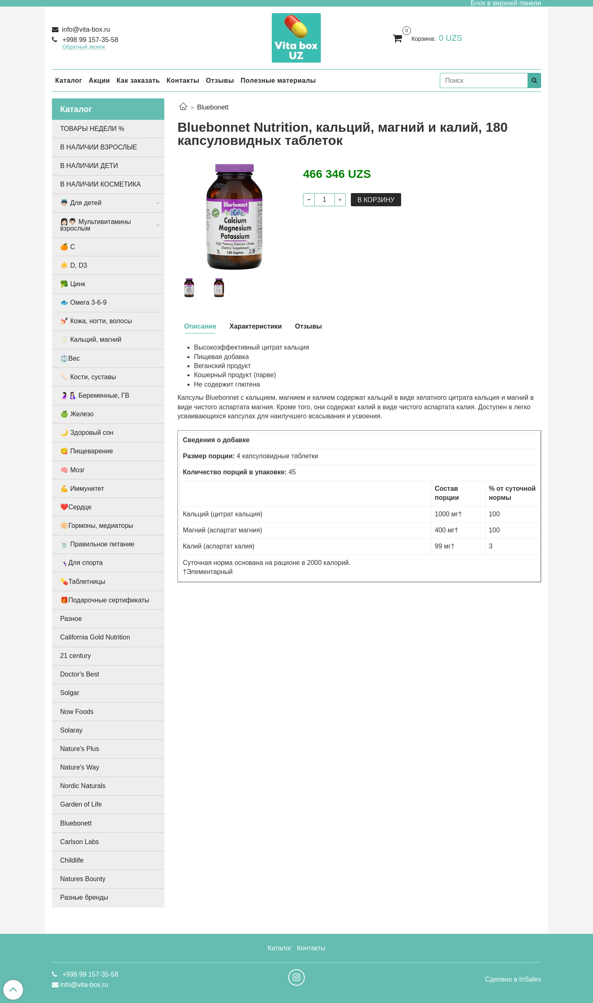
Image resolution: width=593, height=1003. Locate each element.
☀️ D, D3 (73, 265)
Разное (71, 618)
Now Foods (76, 711)
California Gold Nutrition (95, 637)
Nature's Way (79, 767)
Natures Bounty (82, 878)
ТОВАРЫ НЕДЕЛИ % (92, 128)
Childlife (72, 860)
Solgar (69, 692)
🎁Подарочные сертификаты (104, 600)
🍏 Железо (76, 414)
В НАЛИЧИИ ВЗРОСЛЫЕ (98, 147)
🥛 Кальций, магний (90, 339)
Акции (99, 80)
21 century (75, 655)
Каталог (68, 80)
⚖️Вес (70, 358)
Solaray (71, 730)
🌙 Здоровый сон (86, 432)
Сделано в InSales (513, 979)
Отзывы (220, 80)
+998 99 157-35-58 (89, 39)
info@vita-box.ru (85, 29)
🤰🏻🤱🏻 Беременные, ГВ (94, 395)
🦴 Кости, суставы (88, 376)
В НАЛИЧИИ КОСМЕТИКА (100, 184)
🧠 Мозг (72, 470)
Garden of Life (81, 804)
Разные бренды (84, 897)
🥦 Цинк (72, 283)
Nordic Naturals (82, 785)
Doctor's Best (79, 674)
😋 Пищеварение (86, 451)
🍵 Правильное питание (97, 544)
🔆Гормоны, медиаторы (96, 525)
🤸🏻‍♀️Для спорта (81, 562)
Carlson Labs (79, 841)
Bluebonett (213, 107)
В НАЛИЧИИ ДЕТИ (89, 165)
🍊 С (67, 246)
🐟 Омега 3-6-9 (83, 302)
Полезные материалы (278, 80)
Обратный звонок (84, 47)
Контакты (182, 80)
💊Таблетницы (82, 581)
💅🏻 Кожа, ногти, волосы (96, 320)
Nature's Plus (79, 748)
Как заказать (138, 80)
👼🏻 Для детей (80, 202)
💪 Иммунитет (82, 488)
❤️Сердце (75, 507)
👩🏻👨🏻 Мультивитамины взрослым (95, 225)
